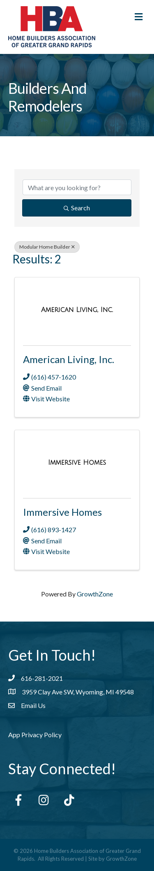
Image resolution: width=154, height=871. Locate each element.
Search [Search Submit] (77, 208)
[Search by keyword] (77, 187)
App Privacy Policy (35, 734)
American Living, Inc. (68, 359)
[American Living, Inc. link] (77, 309)
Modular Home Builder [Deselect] (47, 247)
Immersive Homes (62, 512)
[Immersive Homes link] (77, 462)
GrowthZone (95, 594)
